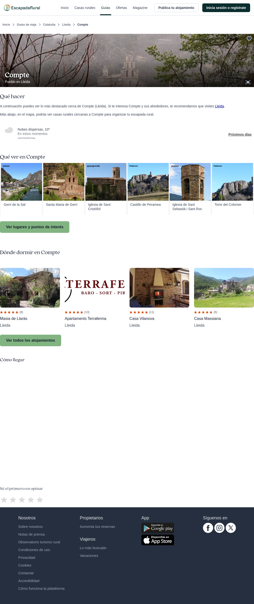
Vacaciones (89, 555)
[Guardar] (248, 37)
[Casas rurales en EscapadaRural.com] (22, 8)
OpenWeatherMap (26, 138)
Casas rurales (84, 10)
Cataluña (49, 24)
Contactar (26, 573)
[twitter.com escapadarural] (231, 532)
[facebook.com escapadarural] (208, 532)
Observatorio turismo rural (39, 542)
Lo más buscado (93, 548)
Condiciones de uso (34, 550)
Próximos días (240, 134)
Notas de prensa (31, 534)
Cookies (24, 565)
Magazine (140, 10)
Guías (105, 10)
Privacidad (26, 557)
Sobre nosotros (30, 526)
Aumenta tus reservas (97, 526)
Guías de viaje (26, 24)
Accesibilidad (28, 581)
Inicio (65, 10)
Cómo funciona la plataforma (41, 588)
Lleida (66, 24)
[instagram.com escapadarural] (219, 532)
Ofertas (121, 10)
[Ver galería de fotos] (248, 81)
